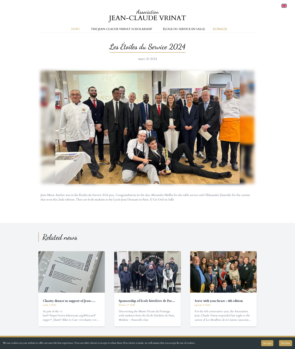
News (75, 29)
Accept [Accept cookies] (267, 343)
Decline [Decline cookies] (285, 343)
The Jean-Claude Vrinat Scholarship (121, 29)
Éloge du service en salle (184, 29)
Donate (220, 29)
